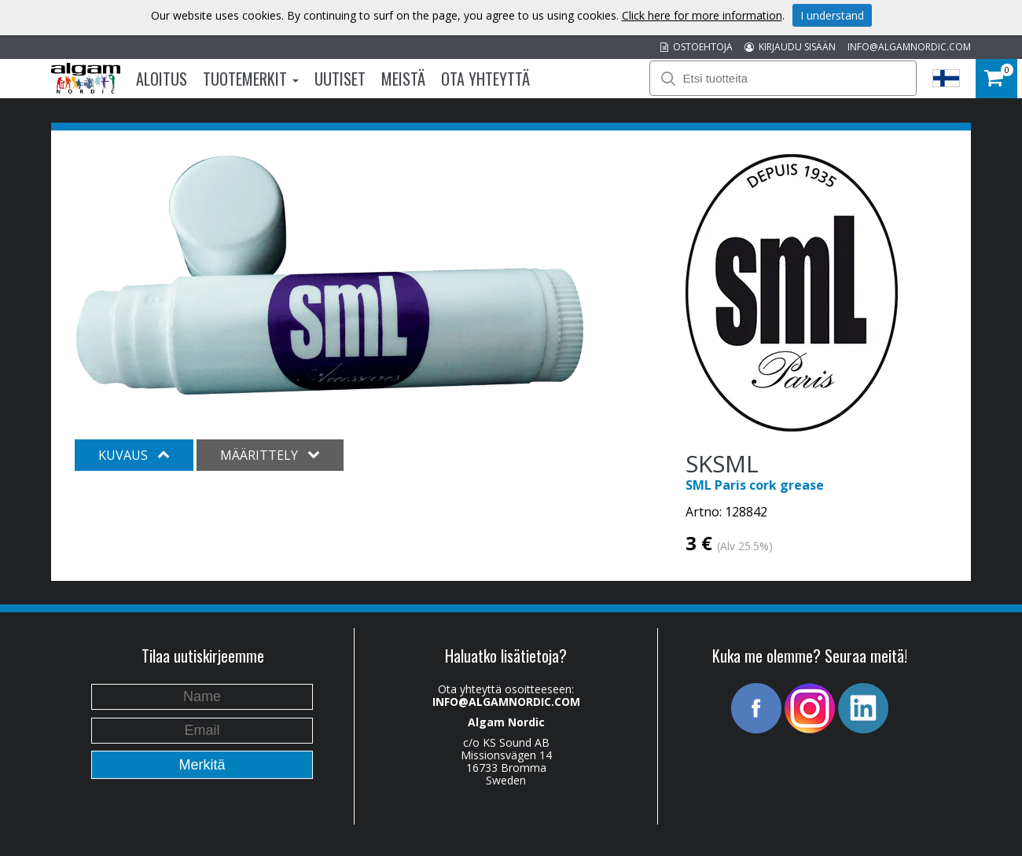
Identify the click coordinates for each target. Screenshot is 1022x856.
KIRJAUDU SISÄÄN (790, 46)
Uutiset (340, 78)
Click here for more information (702, 15)
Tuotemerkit (251, 78)
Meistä (403, 78)
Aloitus (161, 78)
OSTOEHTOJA (696, 46)
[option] (330, 275)
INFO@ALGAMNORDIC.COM (909, 46)
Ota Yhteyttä (485, 78)
